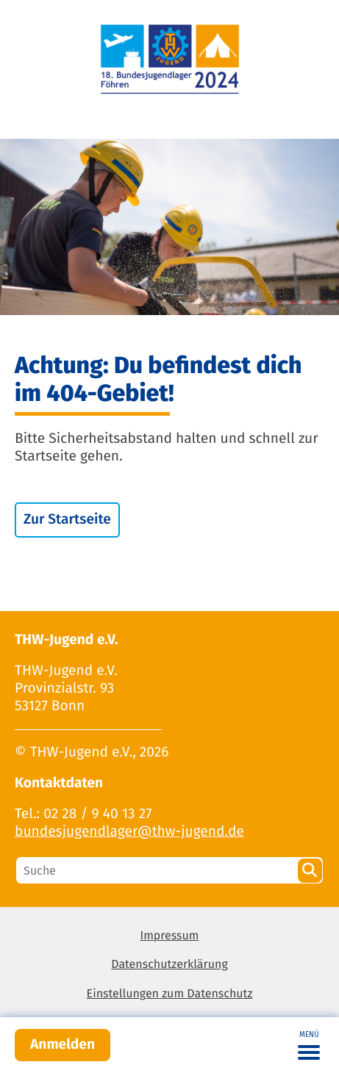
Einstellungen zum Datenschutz (170, 994)
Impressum (169, 936)
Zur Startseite (67, 519)
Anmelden (62, 1044)
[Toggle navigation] (308, 1045)
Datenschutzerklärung (169, 965)
